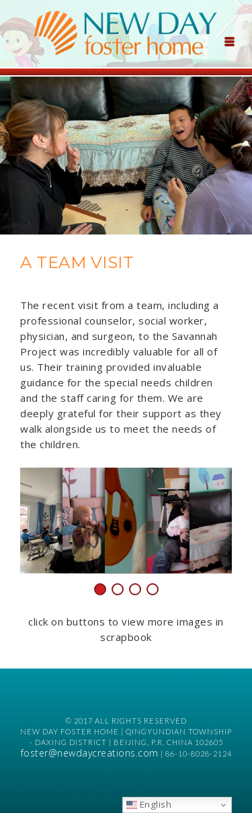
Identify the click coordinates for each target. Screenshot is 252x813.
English (148, 804)
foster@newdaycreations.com (90, 752)
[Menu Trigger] (229, 40)
